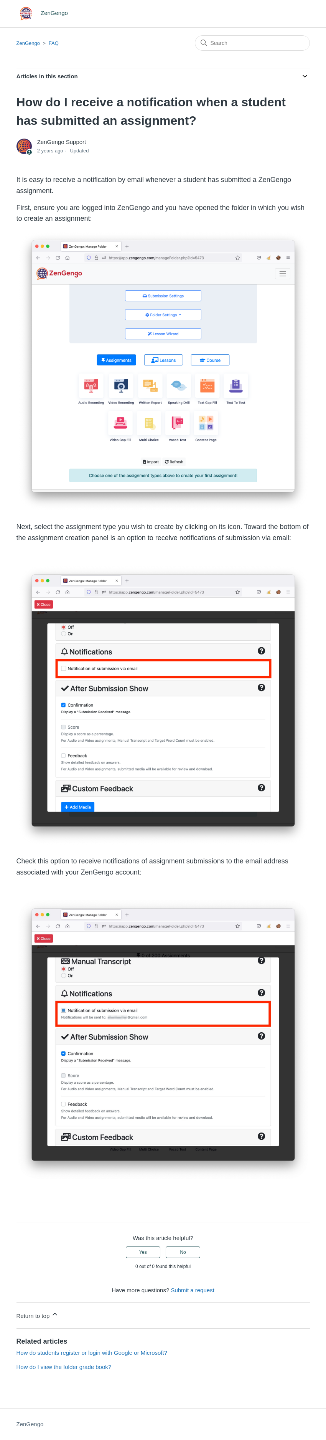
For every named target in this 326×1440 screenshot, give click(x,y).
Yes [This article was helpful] (143, 1252)
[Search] (252, 43)
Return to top (37, 1314)
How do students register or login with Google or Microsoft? (92, 1352)
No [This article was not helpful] (183, 1252)
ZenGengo (28, 43)
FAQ (54, 43)
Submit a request (192, 1290)
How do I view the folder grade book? (64, 1367)
